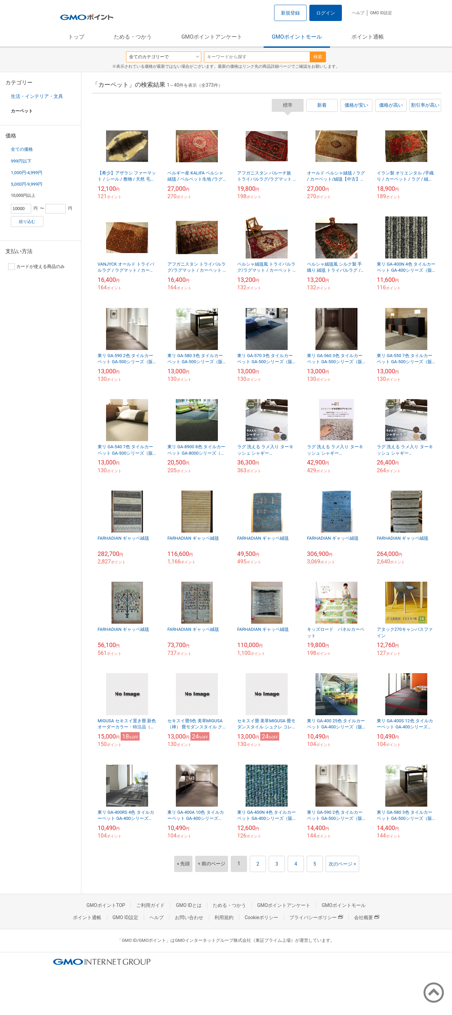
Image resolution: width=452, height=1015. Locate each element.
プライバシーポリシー (316, 917)
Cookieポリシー (261, 917)
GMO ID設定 (381, 13)
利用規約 (223, 917)
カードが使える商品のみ (36, 266)
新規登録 (290, 13)
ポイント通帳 (367, 37)
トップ (76, 37)
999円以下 (21, 161)
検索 (317, 56)
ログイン (325, 13)
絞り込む (27, 221)
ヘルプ (358, 13)
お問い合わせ (189, 917)
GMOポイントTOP (105, 905)
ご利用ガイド (150, 905)
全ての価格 (22, 149)
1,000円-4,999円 (26, 172)
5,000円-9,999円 (26, 184)
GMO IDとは (189, 905)
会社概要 (366, 917)
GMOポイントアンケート (211, 37)
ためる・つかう (133, 37)
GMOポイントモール (297, 37)
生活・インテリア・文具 (37, 96)
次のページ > (342, 864)
